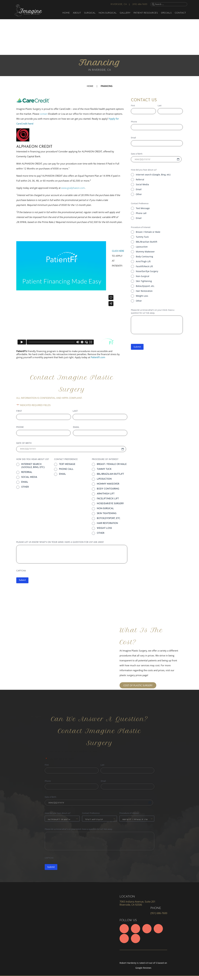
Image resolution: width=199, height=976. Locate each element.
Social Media (142, 184)
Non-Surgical (108, 13)
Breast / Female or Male (148, 231)
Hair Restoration (144, 290)
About (77, 13)
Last (160, 105)
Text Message (143, 208)
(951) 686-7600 (139, 4)
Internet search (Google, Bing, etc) (153, 174)
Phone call (141, 213)
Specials (166, 13)
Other (139, 194)
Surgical (90, 13)
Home (66, 13)
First (133, 105)
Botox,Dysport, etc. (145, 286)
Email (139, 189)
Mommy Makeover (145, 251)
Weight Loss (142, 295)
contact (43, 113)
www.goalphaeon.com (73, 187)
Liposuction (142, 246)
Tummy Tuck (142, 236)
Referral (140, 179)
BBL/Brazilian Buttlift (146, 241)
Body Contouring (144, 256)
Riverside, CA (119, 4)
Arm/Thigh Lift (143, 261)
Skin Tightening (144, 281)
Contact (180, 13)
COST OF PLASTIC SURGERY (137, 685)
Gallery (125, 13)
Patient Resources (146, 13)
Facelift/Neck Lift (144, 266)
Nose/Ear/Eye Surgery (147, 271)
